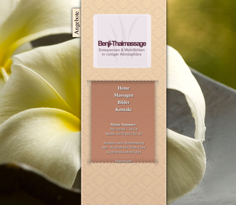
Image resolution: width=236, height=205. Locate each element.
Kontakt (124, 109)
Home (124, 88)
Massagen (123, 95)
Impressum (123, 161)
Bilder (124, 102)
